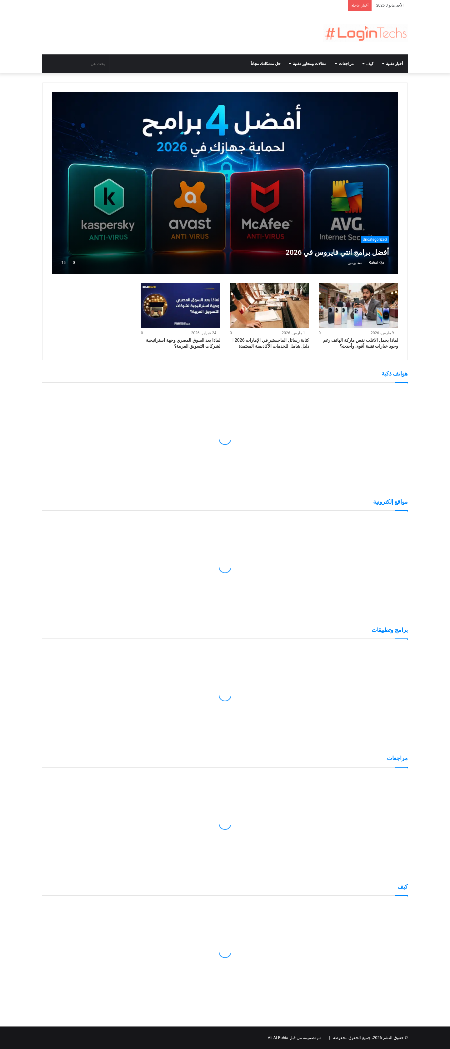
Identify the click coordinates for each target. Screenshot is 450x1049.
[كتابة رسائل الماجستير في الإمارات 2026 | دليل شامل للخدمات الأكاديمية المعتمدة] (269, 305)
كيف (369, 63)
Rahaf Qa (376, 262)
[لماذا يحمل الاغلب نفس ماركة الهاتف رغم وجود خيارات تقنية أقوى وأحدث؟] (358, 305)
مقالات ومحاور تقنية (309, 63)
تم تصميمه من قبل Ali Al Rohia (294, 1037)
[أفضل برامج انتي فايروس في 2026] (225, 183)
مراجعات (346, 63)
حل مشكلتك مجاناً (266, 63)
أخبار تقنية (394, 63)
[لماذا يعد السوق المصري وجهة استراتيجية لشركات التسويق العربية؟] (180, 305)
